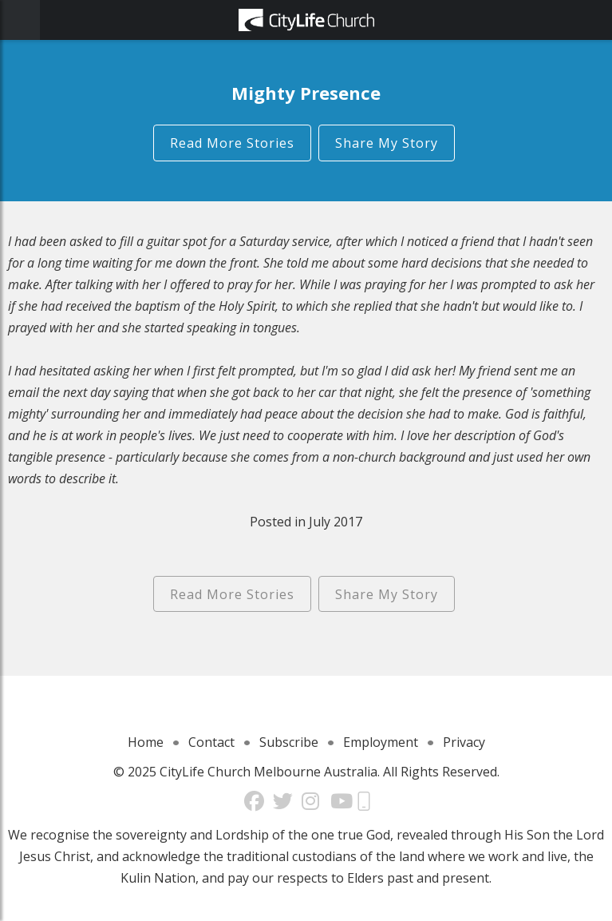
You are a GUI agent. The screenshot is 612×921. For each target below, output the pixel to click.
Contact (211, 742)
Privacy (464, 742)
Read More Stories (232, 143)
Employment (380, 742)
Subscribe (288, 742)
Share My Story (386, 143)
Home (146, 742)
